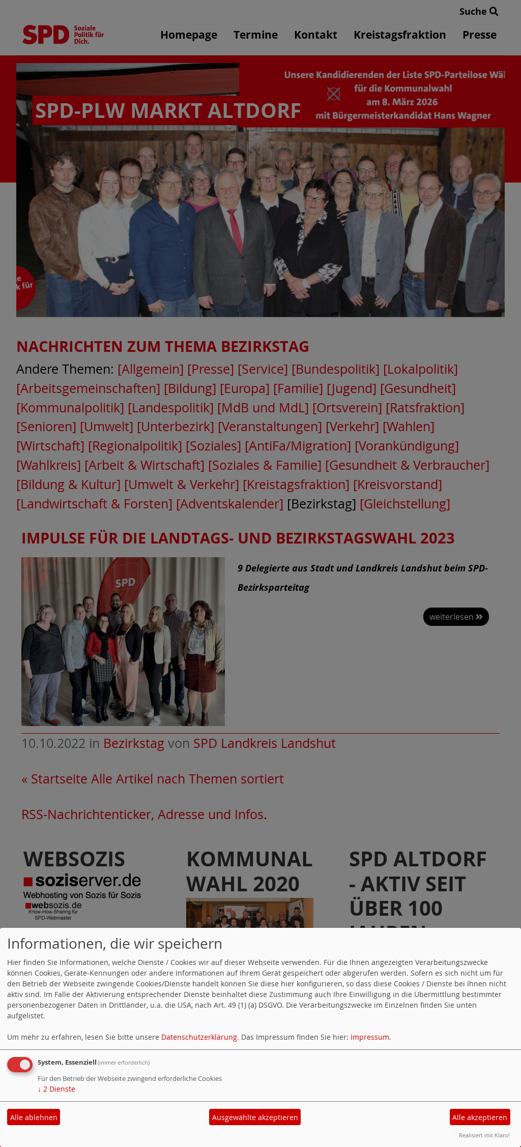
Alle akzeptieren (479, 1117)
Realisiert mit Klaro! (484, 1135)
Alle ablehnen (33, 1117)
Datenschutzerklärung (199, 1037)
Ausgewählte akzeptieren (255, 1117)
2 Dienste (56, 1089)
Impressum (370, 1037)
